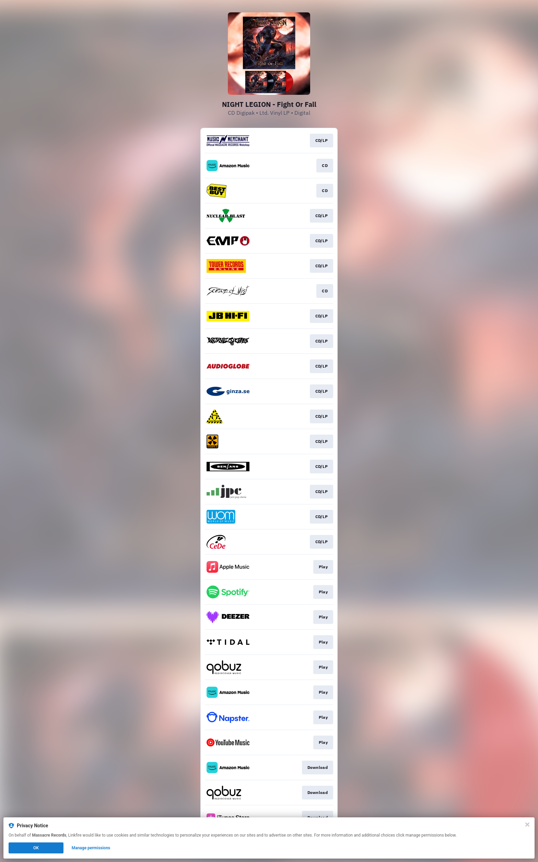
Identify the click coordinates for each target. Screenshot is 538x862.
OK (36, 848)
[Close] (527, 824)
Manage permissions (91, 848)
